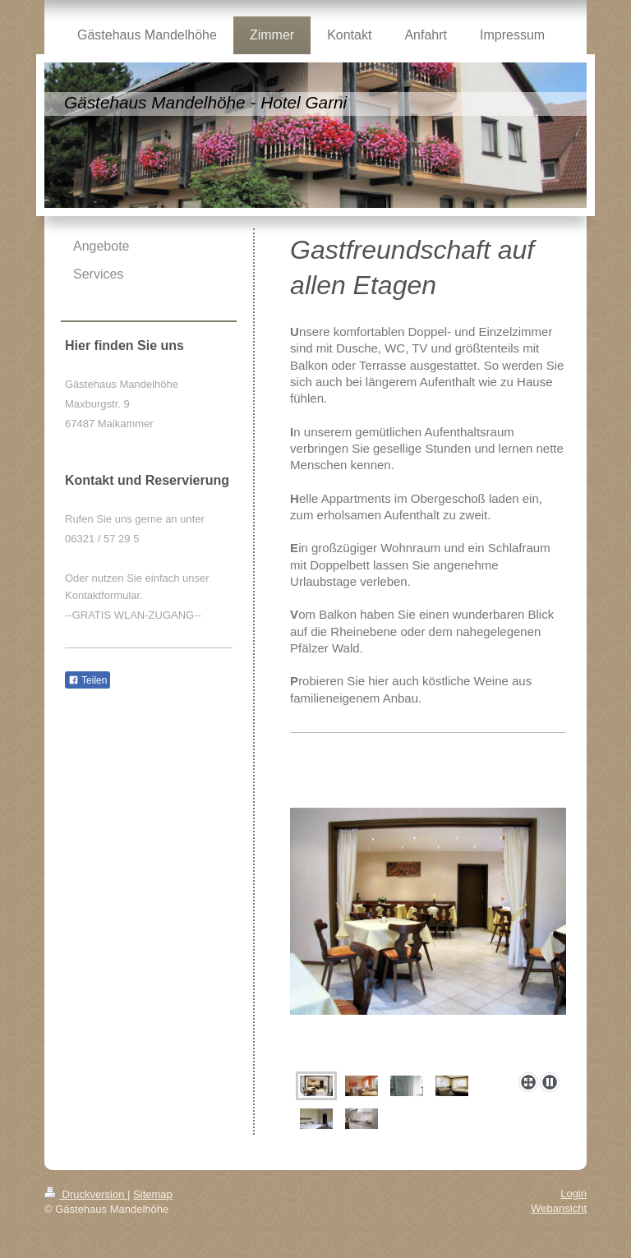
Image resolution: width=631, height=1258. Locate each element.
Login (573, 1193)
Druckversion (85, 1194)
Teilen (87, 680)
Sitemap (153, 1194)
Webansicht (559, 1208)
